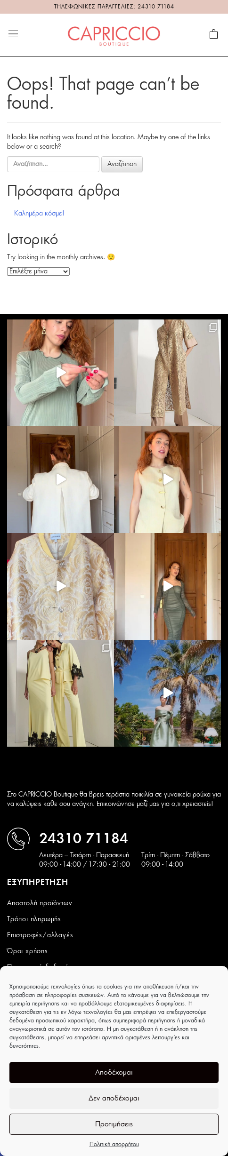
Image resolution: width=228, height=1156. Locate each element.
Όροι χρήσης (27, 951)
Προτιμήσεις (114, 1124)
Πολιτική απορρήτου (114, 1144)
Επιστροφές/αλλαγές (40, 935)
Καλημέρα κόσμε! (39, 213)
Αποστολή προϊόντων (39, 903)
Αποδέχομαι (114, 1072)
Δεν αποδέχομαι (114, 1098)
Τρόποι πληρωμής (34, 919)
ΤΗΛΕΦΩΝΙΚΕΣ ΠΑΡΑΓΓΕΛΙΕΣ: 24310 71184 (114, 6)
